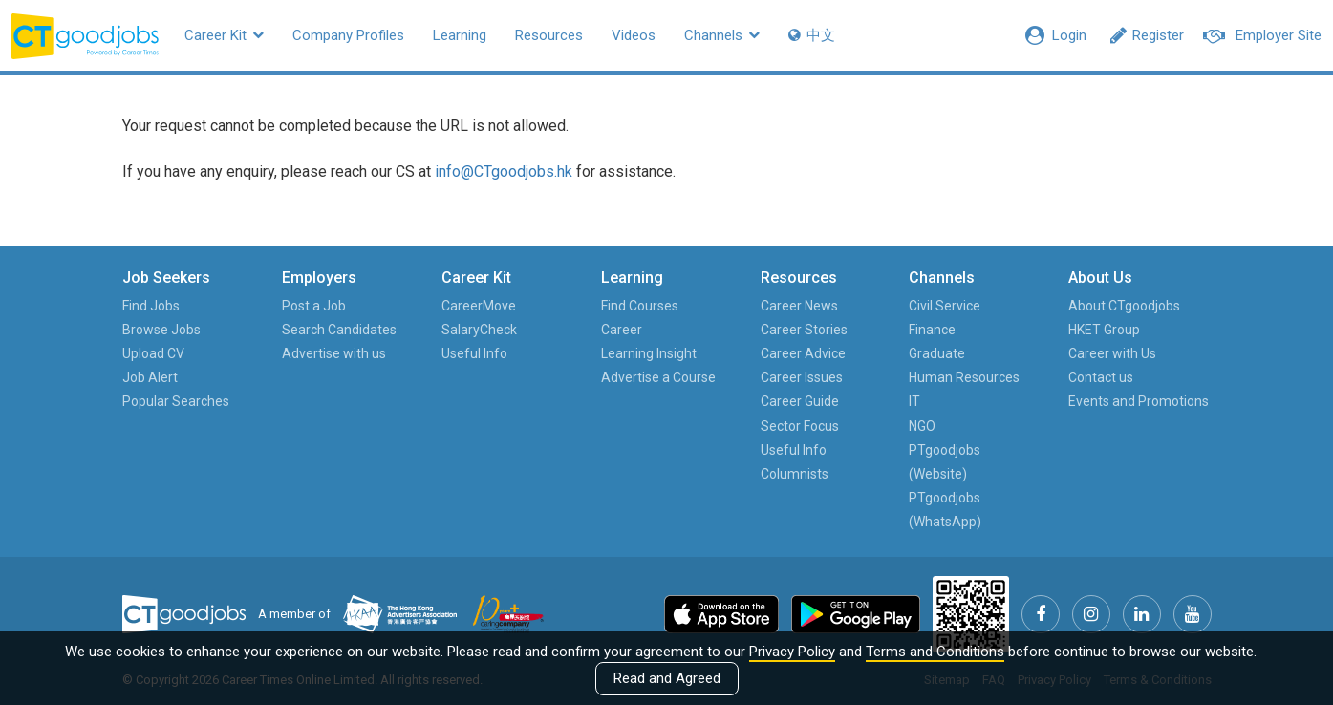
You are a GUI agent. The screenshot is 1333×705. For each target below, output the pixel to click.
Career (621, 329)
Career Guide (800, 401)
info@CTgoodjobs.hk (503, 171)
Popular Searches (175, 401)
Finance (932, 329)
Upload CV (153, 353)
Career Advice (803, 353)
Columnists (794, 473)
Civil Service (944, 305)
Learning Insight (649, 353)
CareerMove (478, 305)
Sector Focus (800, 426)
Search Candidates (339, 329)
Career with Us (1112, 353)
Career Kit (224, 35)
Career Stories (804, 329)
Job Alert (150, 377)
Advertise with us (334, 353)
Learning (459, 35)
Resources (549, 35)
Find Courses (639, 305)
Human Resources (964, 377)
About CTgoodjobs (1124, 305)
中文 (811, 35)
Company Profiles (348, 35)
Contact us (1100, 377)
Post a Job (314, 305)
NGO (922, 426)
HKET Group (1104, 329)
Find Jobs (151, 305)
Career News (799, 305)
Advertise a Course (658, 377)
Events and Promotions (1138, 401)
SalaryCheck (479, 329)
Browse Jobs (161, 329)
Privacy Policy (792, 651)
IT (914, 401)
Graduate (937, 353)
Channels (722, 35)
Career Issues (802, 377)
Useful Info (474, 353)
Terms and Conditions (935, 651)
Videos (634, 35)
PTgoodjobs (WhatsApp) (945, 509)
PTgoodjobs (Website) (944, 461)
